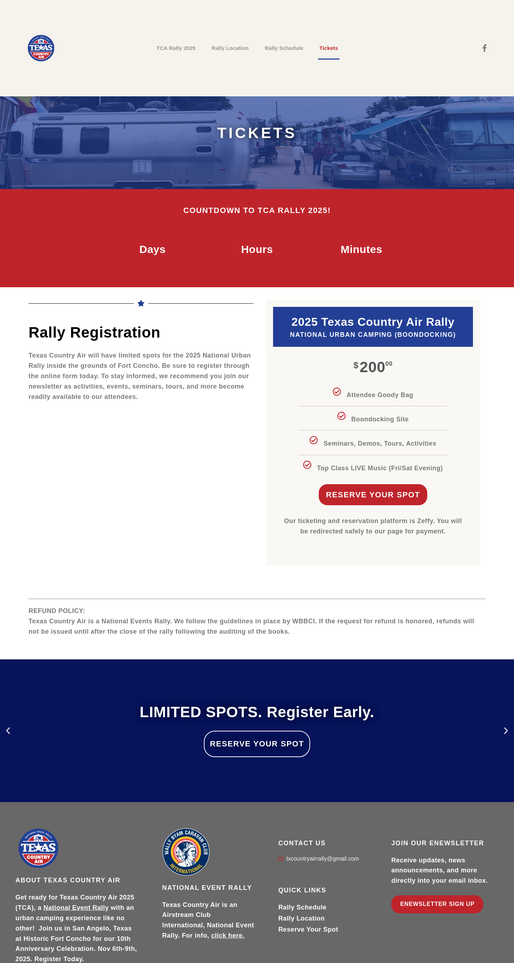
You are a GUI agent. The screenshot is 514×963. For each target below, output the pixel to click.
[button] (8, 730)
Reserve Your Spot (373, 494)
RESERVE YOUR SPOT (257, 743)
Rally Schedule (284, 48)
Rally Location (230, 48)
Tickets (328, 48)
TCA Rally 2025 (175, 48)
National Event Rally (76, 907)
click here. (228, 935)
